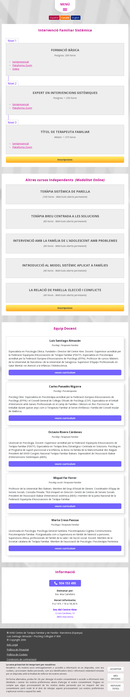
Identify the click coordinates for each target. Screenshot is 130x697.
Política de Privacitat (18, 649)
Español (54, 17)
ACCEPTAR (115, 669)
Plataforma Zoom (22, 65)
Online (15, 68)
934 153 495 (65, 583)
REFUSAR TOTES (116, 687)
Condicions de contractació (22, 659)
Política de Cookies (17, 654)
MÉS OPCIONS (115, 677)
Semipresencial (20, 61)
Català (65, 17)
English (75, 17)
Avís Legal (12, 644)
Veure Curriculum (65, 372)
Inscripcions (64, 159)
